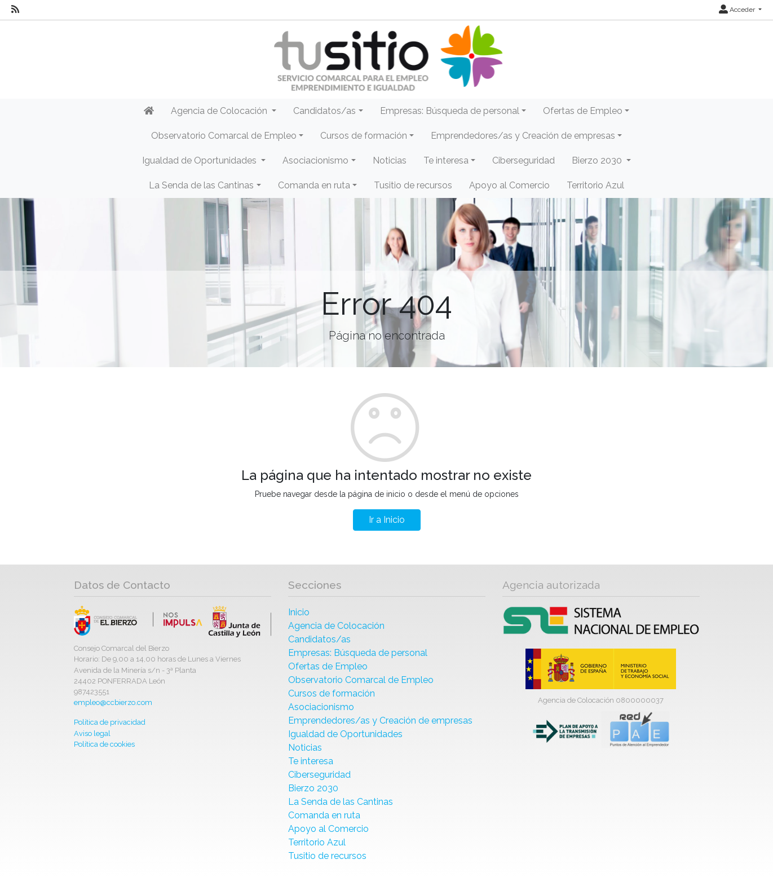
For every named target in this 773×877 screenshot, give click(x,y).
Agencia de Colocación (336, 625)
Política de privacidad (109, 722)
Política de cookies (104, 744)
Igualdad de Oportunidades (345, 734)
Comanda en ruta (324, 815)
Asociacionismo (321, 707)
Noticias (390, 160)
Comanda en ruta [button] (314, 185)
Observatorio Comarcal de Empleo (361, 680)
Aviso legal (92, 733)
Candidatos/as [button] (324, 110)
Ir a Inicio (387, 519)
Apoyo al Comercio (509, 185)
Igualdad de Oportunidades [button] (200, 160)
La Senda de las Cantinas (340, 801)
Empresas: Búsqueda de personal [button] (449, 110)
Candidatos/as (319, 639)
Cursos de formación (331, 693)
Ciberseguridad (523, 160)
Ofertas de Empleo (328, 666)
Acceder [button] (738, 10)
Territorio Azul (595, 185)
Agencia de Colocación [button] (220, 110)
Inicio (299, 612)
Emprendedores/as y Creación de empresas (380, 720)
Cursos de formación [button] (363, 135)
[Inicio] (386, 58)
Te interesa (310, 761)
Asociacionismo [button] (315, 160)
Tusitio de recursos (413, 185)
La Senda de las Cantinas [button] (201, 185)
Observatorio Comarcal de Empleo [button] (224, 135)
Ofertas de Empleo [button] (582, 110)
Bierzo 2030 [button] (598, 160)
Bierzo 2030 (313, 788)
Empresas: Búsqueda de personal (357, 652)
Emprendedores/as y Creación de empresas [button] (523, 135)
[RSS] (15, 10)
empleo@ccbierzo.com (113, 702)
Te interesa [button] (446, 160)
